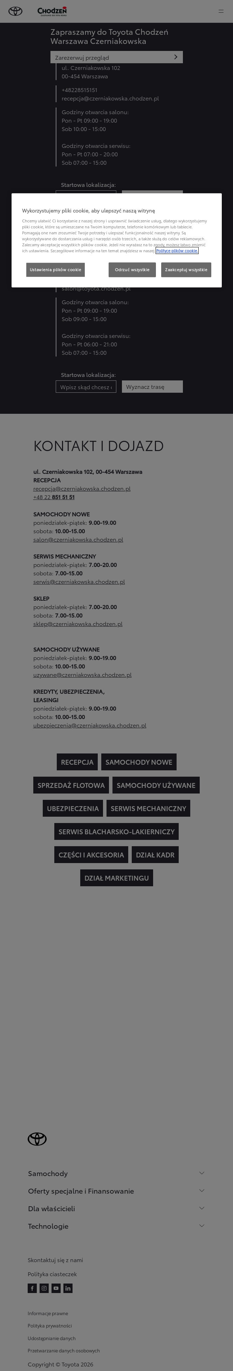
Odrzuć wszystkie (132, 270)
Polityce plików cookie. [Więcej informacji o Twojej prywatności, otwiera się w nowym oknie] (177, 251)
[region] (117, 241)
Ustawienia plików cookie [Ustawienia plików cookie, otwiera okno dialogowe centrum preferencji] (55, 270)
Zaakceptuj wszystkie (186, 270)
